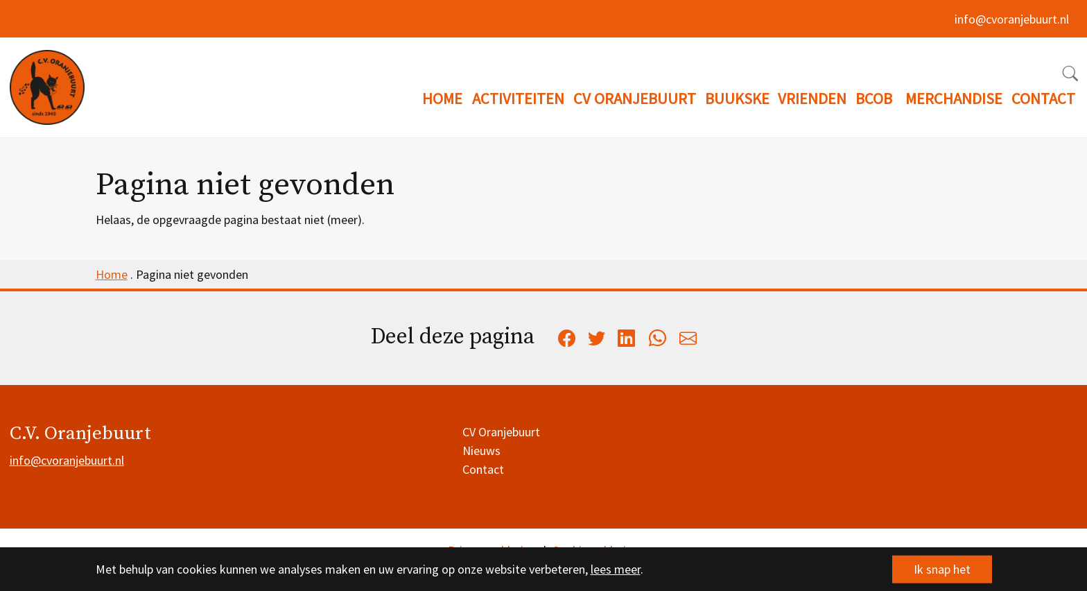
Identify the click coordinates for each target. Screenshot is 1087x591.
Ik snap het (942, 569)
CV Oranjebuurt (501, 432)
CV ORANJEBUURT (634, 98)
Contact (483, 469)
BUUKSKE (737, 98)
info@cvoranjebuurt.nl (1012, 19)
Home (112, 274)
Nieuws (481, 451)
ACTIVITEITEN (518, 98)
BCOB (873, 98)
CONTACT (1043, 98)
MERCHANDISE (953, 98)
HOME (442, 98)
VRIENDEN (812, 98)
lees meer (616, 569)
